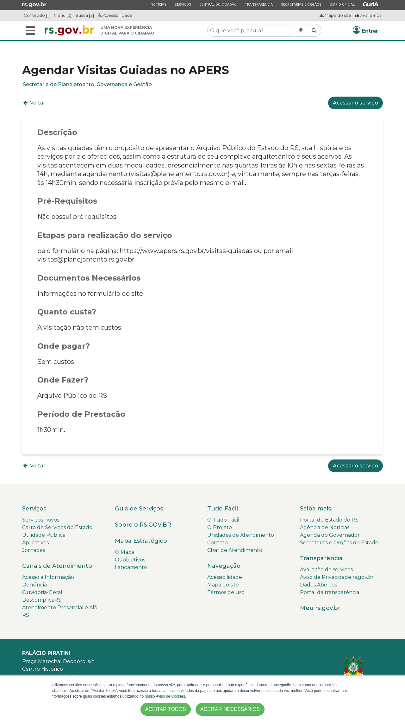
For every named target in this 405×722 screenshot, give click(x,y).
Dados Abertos (318, 585)
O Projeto (219, 527)
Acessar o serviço (355, 103)
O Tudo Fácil (223, 520)
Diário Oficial (342, 4)
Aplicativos (35, 543)
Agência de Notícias (324, 527)
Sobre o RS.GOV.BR (143, 524)
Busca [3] (84, 15)
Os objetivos (130, 560)
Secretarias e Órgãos (301, 4)
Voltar (33, 103)
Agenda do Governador (330, 535)
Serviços (182, 4)
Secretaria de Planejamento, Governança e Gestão (87, 84)
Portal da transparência (329, 592)
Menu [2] (62, 15)
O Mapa (124, 552)
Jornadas (33, 550)
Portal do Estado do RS (329, 520)
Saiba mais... (317, 508)
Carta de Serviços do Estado (57, 527)
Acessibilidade (115, 15)
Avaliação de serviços (326, 570)
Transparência (259, 4)
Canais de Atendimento (57, 565)
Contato (217, 543)
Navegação (223, 565)
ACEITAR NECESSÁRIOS (230, 709)
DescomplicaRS (41, 600)
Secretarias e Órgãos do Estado (339, 543)
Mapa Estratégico (141, 540)
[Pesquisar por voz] (301, 30)
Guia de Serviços (139, 508)
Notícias (158, 4)
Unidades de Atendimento (240, 535)
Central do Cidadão (218, 4)
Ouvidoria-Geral (42, 592)
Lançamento (131, 567)
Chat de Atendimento (234, 550)
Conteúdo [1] (37, 15)
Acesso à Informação (48, 577)
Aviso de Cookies (170, 696)
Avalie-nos (368, 15)
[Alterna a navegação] (30, 30)
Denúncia (34, 585)
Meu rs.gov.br (320, 608)
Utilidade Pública (43, 535)
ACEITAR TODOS (165, 709)
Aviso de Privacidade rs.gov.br (337, 577)
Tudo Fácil (222, 508)
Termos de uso (226, 592)
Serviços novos (40, 520)
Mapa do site (335, 15)
